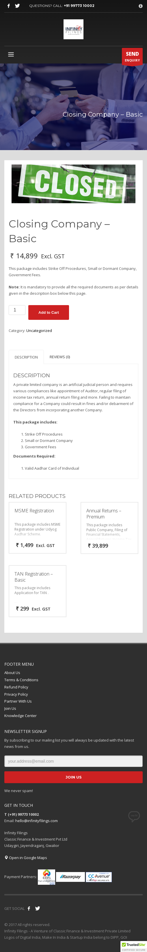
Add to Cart (48, 312)
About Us (12, 672)
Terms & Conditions (21, 679)
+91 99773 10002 (79, 5)
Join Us (10, 708)
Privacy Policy (16, 694)
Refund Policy (16, 687)
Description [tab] (26, 357)
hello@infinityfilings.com (36, 820)
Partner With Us (18, 701)
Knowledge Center (20, 715)
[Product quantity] (17, 310)
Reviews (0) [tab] (60, 356)
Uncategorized (39, 330)
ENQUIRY (132, 58)
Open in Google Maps (25, 857)
